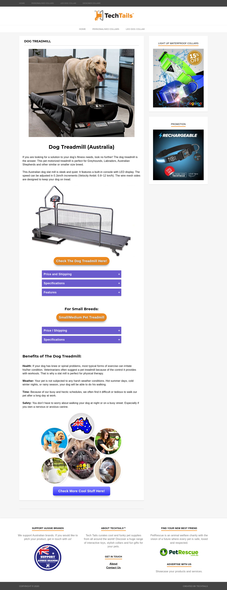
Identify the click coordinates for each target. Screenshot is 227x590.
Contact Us (113, 567)
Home (22, 3)
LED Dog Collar (68, 3)
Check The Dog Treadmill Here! (81, 261)
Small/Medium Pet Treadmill (81, 317)
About (113, 563)
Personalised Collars (42, 3)
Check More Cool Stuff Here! (81, 491)
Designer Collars (91, 3)
